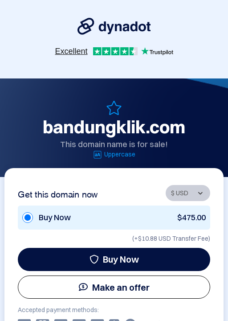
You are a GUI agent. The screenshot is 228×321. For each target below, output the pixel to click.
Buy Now (114, 259)
